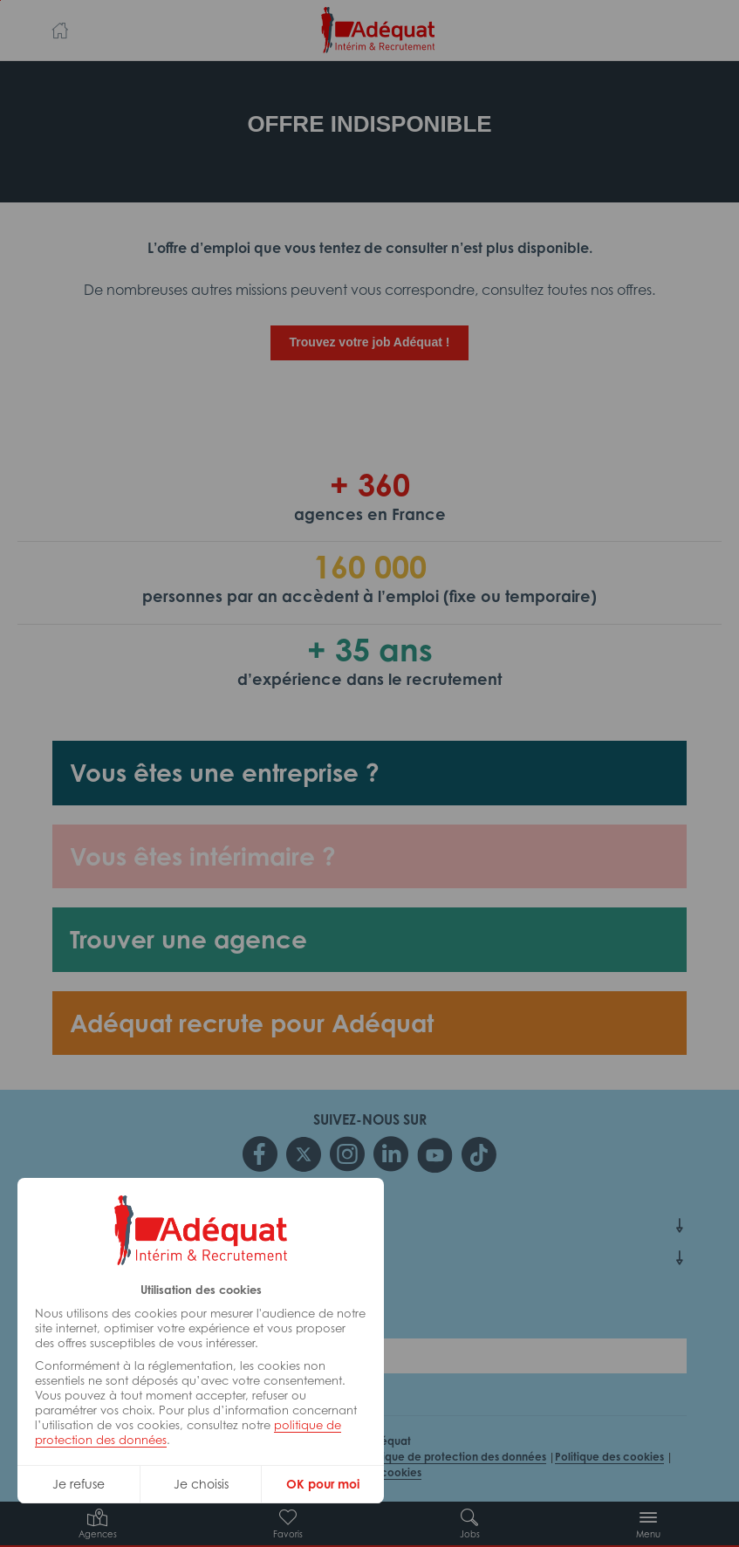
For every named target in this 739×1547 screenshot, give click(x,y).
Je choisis (201, 1483)
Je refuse (78, 1483)
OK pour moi (322, 1483)
